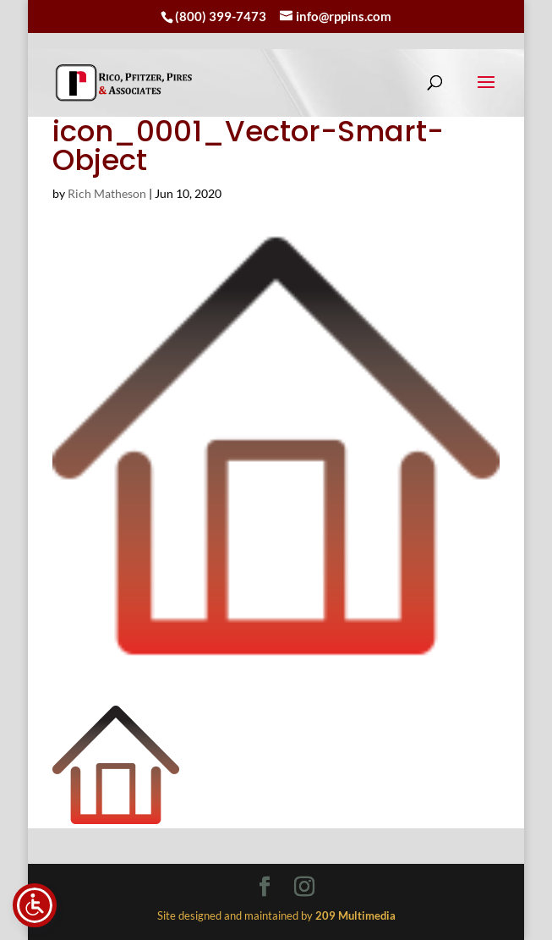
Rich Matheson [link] (107, 193)
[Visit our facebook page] (264, 888)
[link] (124, 82)
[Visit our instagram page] (304, 888)
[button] (486, 93)
